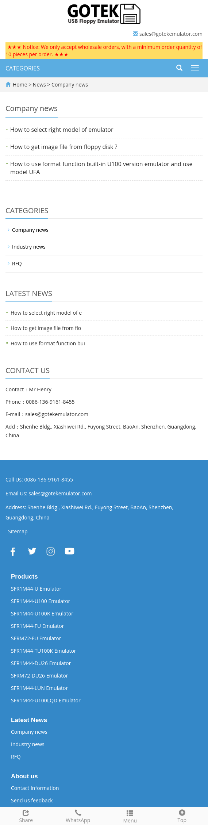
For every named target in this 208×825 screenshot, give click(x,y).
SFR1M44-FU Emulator (37, 625)
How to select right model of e (46, 312)
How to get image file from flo (46, 328)
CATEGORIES (22, 68)
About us (24, 776)
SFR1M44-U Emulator (36, 588)
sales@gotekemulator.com (171, 33)
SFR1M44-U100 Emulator (40, 601)
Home (20, 84)
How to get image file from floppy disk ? (63, 147)
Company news (69, 84)
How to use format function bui (48, 343)
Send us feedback (32, 800)
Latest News (29, 720)
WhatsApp (78, 815)
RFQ (17, 263)
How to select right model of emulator (61, 130)
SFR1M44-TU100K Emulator (43, 650)
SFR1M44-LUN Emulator (39, 687)
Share (26, 815)
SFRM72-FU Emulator (36, 638)
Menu (130, 815)
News (40, 84)
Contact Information (35, 787)
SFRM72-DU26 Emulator (39, 675)
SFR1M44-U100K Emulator (42, 613)
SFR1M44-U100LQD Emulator (46, 700)
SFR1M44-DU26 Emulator (41, 663)
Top (182, 815)
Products (24, 576)
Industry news (29, 246)
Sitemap (17, 531)
